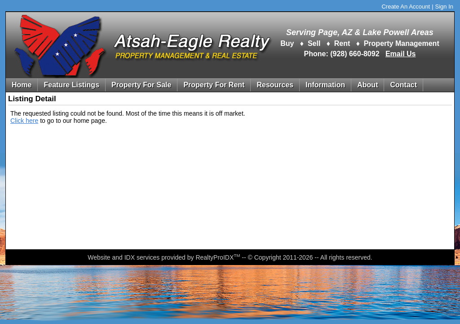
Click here (24, 120)
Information (325, 85)
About (367, 85)
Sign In (444, 6)
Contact (403, 85)
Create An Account (405, 6)
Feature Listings (71, 85)
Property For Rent (213, 85)
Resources (275, 85)
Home (21, 85)
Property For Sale (141, 85)
